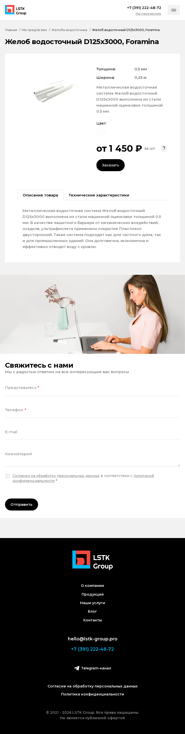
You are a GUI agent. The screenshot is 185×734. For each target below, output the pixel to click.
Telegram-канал (92, 668)
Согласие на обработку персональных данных (93, 686)
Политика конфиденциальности (92, 694)
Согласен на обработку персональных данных (56, 475)
